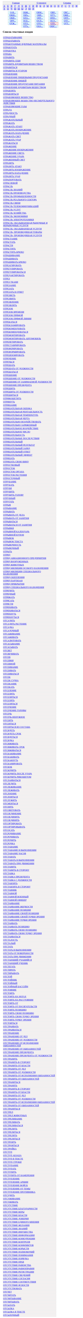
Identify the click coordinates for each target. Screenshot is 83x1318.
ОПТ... (67, 18)
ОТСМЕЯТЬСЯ (10, 803)
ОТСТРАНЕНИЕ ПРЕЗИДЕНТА (18, 1052)
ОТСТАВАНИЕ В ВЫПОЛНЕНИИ (19, 850)
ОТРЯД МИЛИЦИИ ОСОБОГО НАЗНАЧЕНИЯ (25, 568)
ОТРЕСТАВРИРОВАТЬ (14, 345)
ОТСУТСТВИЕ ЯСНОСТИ (16, 1285)
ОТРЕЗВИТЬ (9, 299)
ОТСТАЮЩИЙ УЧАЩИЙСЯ (17, 960)
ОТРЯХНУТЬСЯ (11, 617)
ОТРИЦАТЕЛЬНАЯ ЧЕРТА (16, 418)
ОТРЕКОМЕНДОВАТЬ (14, 328)
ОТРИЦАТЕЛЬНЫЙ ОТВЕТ (16, 452)
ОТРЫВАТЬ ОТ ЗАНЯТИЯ (16, 518)
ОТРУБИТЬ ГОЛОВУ (13, 495)
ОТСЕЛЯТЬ (9, 700)
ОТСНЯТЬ (8, 807)
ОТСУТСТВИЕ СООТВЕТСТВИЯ (19, 1282)
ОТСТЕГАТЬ (9, 966)
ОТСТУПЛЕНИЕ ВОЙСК (15, 1185)
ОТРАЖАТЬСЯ (10, 143)
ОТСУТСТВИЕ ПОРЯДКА (16, 1258)
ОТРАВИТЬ (8, 57)
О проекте (41, 3)
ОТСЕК (6, 677)
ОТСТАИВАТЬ (10, 923)
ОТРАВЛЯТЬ (9, 91)
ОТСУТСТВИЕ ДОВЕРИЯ (16, 1218)
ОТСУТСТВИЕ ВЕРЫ (13, 1212)
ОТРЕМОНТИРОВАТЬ (14, 335)
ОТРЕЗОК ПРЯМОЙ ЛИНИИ (17, 318)
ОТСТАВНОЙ (10, 893)
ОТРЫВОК (8, 538)
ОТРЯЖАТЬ (9, 597)
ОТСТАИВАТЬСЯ (11, 937)
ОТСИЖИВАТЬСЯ (12, 750)
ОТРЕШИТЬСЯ (10, 395)
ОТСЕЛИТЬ (9, 694)
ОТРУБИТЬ (8, 491)
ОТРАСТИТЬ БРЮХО (13, 252)
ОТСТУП (7, 1152)
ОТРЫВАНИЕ (10, 508)
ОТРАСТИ (8, 245)
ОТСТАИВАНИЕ (11, 903)
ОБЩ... (12, 15)
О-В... (13, 12)
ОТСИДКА (8, 740)
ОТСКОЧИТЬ (9, 770)
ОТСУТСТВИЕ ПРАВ (13, 1262)
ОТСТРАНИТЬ (10, 1059)
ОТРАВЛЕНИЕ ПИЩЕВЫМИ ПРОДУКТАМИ (25, 77)
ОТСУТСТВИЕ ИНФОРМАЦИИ (19, 1235)
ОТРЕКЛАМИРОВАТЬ (14, 325)
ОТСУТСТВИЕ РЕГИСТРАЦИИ (18, 1272)
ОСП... (40, 21)
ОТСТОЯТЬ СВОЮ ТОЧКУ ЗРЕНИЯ (21, 1016)
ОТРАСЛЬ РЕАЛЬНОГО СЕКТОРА (20, 200)
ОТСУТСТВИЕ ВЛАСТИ (15, 1215)
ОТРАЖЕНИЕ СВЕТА (13, 153)
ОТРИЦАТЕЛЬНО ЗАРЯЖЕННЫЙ (20, 425)
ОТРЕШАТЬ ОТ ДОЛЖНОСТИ (18, 368)
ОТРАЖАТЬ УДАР (12, 140)
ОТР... (53, 23)
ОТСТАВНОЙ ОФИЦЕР (15, 900)
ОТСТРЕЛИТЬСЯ (11, 1132)
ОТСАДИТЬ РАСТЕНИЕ (15, 624)
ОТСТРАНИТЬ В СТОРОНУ (16, 1062)
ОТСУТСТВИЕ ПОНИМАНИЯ (18, 1255)
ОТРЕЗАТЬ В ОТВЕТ (13, 292)
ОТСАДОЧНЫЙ (11, 630)
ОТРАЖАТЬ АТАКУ (13, 126)
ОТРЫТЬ (7, 551)
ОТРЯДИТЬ (8, 590)
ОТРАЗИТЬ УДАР (11, 176)
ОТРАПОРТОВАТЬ (12, 180)
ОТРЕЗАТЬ (8, 289)
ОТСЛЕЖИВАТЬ (11, 790)
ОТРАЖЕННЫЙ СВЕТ (14, 160)
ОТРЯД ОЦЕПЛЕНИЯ (14, 577)
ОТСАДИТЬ (9, 620)
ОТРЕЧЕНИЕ (9, 358)
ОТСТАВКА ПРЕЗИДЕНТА (16, 877)
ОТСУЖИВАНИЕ (11, 1199)
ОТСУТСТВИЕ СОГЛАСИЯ (16, 1278)
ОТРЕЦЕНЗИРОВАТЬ (13, 355)
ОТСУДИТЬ (9, 1195)
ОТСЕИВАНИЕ (10, 667)
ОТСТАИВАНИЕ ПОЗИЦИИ (17, 910)
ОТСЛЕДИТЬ (9, 783)
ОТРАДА (7, 110)
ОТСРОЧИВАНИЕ (12, 833)
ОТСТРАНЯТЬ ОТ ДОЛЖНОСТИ (19, 1099)
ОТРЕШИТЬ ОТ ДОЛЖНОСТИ (18, 392)
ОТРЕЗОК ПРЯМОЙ (13, 315)
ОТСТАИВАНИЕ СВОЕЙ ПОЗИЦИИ (21, 913)
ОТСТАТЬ (8, 946)
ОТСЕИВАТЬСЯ (11, 674)
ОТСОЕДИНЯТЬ (11, 820)
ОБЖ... (26, 12)
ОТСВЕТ (7, 650)
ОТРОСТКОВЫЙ (11, 465)
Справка (67, 3)
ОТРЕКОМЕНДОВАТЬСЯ (15, 332)
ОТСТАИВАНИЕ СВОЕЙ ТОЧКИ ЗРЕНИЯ (24, 917)
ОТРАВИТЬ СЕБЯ (12, 61)
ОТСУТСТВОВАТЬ (12, 1288)
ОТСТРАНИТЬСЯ (11, 1082)
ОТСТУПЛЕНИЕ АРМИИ (15, 1182)
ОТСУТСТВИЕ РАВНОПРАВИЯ (18, 1268)
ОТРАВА (7, 54)
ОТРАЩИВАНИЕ (11, 255)
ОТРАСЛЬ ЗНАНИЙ (12, 190)
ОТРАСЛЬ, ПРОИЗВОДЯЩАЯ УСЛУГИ (22, 235)
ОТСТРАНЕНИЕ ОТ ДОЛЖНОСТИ (20, 1040)
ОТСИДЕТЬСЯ (10, 737)
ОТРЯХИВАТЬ (10, 607)
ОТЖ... (13, 23)
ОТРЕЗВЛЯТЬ (10, 305)
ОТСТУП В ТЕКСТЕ (13, 1159)
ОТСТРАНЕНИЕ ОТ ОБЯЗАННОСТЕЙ (22, 1049)
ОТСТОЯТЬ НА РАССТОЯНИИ (18, 1000)
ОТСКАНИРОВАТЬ (12, 763)
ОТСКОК (7, 767)
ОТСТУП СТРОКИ (12, 1162)
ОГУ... (53, 15)
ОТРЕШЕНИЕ (10, 375)
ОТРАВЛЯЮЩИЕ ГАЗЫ (15, 106)
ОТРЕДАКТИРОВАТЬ (14, 275)
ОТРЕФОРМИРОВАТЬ (14, 352)
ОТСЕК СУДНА (11, 680)
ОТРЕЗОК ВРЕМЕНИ (13, 312)
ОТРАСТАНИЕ (10, 239)
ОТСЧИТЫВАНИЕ (12, 1298)
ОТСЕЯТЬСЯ (9, 724)
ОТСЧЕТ (7, 1292)
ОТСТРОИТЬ (9, 1142)
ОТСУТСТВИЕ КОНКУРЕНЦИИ (19, 1238)
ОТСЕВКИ (8, 660)
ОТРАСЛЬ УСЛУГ (12, 210)
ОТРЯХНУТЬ (9, 614)
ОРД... (13, 21)
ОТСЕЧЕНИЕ (9, 707)
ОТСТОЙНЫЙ (10, 983)
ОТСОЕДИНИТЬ (11, 817)
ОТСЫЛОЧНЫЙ (11, 1315)
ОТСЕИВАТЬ (9, 670)
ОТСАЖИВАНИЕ (11, 634)
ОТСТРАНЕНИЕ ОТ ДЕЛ (15, 1036)
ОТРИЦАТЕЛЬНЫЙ (13, 442)
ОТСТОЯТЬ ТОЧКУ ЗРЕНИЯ (17, 1020)
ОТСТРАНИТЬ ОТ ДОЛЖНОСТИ (19, 1072)
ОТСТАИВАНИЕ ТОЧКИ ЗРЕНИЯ (20, 920)
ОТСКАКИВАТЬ (11, 757)
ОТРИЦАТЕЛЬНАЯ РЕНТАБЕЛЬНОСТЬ (22, 412)
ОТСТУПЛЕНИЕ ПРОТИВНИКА (19, 1192)
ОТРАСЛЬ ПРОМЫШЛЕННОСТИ (19, 196)
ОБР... (53, 12)
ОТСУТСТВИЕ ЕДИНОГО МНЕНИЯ (21, 1222)
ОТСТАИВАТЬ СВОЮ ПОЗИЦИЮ (20, 930)
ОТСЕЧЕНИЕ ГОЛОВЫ (14, 710)
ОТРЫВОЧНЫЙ (11, 548)
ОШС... (53, 26)
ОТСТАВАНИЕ (10, 847)
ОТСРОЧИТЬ (9, 840)
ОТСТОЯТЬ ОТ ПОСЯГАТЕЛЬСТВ (20, 1006)
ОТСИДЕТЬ (9, 730)
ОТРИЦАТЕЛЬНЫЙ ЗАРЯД (16, 448)
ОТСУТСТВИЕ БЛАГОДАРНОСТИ (20, 1209)
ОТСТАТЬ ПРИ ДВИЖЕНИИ (17, 956)
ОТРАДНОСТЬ (10, 113)
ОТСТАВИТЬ (9, 867)
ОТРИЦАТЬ (9, 458)
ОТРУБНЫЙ (9, 498)
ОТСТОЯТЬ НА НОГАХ (14, 996)
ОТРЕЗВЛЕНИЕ (11, 302)
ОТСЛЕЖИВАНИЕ (12, 787)
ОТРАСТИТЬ (9, 249)
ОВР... (40, 15)
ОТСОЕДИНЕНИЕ (12, 813)
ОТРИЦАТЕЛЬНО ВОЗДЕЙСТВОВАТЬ (22, 422)
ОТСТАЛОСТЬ (10, 940)
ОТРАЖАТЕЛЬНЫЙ (13, 120)
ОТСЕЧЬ (7, 714)
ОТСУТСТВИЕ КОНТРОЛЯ (16, 1242)
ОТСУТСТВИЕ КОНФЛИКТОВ (18, 1245)
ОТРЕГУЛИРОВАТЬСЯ (14, 272)
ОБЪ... (26, 15)
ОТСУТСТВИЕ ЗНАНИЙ (15, 1228)
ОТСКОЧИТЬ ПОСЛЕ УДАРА (17, 773)
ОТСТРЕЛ (8, 1112)
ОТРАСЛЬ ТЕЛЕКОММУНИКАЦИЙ (21, 206)
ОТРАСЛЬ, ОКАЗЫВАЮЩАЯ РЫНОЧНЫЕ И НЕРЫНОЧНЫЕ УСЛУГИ (25, 224)
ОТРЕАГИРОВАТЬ (12, 265)
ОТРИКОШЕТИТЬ (12, 398)
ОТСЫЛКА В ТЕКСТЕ (14, 1312)
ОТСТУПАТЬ (9, 1169)
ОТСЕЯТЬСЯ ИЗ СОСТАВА (16, 727)
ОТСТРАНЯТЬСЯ (11, 1109)
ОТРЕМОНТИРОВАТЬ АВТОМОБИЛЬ (22, 338)
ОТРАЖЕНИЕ (10, 146)
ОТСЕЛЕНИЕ (9, 690)
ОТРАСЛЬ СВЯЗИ (11, 203)
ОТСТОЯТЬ (9, 993)
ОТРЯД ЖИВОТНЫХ (13, 565)
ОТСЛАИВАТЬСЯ (12, 780)
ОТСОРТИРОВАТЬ (12, 823)
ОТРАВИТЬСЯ (10, 67)
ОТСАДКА (8, 627)
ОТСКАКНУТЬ (10, 760)
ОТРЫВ (7, 505)
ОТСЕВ (6, 657)
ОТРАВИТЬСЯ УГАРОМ (15, 71)
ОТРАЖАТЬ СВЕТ (12, 136)
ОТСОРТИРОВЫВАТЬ (14, 827)
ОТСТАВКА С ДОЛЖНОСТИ (17, 880)
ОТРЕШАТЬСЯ (10, 372)
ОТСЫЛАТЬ (9, 1305)
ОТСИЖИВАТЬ (10, 744)
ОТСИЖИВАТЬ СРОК (14, 747)
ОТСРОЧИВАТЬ (11, 837)
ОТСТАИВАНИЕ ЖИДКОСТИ (18, 907)
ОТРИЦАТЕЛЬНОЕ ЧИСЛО (16, 432)
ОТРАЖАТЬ (9, 123)
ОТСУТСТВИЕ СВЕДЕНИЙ (16, 1275)
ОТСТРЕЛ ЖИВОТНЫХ (15, 1115)
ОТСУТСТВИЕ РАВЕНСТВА (17, 1265)
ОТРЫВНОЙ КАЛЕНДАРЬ (16, 531)
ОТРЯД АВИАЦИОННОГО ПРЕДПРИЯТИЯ (24, 558)
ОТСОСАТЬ (9, 830)
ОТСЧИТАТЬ (9, 1295)
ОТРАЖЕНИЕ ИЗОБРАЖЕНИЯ (18, 150)
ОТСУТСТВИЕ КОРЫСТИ (16, 1248)
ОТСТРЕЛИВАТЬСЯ (13, 1125)
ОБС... (67, 12)
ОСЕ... (26, 21)
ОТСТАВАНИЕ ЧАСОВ (14, 853)
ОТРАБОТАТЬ (10, 47)
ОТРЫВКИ (8, 528)
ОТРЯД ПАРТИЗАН (12, 580)
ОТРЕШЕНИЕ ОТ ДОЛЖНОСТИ (19, 378)
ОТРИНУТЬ (9, 402)
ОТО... (40, 23)
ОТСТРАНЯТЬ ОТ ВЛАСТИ (16, 1092)
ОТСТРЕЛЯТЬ (10, 1135)
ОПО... (53, 18)
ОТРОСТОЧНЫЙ (11, 478)
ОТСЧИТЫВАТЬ (11, 1302)
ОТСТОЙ (7, 976)
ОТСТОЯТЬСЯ (10, 1023)
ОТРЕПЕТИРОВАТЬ (13, 342)
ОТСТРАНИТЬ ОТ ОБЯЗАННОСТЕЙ (21, 1079)
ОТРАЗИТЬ (8, 163)
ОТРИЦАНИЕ (10, 405)
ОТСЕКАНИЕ (10, 684)
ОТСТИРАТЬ (9, 970)
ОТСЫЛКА (8, 1308)
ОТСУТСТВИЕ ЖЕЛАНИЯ (16, 1225)
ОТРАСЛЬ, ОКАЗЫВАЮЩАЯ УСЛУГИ (22, 229)
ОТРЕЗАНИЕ (9, 285)
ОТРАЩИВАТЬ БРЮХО (14, 262)
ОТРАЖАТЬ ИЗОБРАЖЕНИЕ (17, 130)
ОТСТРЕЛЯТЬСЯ (11, 1139)
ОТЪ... (26, 26)
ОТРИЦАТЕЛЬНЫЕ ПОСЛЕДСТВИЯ (21, 438)
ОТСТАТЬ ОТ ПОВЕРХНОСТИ (18, 953)
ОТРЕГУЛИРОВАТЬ (13, 269)
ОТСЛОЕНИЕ (10, 793)
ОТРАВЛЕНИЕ (10, 74)
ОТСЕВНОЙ (9, 664)
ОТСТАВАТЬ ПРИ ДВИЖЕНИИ (18, 863)
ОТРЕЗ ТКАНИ (10, 282)
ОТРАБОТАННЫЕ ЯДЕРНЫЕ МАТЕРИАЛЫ (24, 44)
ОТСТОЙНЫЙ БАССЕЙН (15, 986)
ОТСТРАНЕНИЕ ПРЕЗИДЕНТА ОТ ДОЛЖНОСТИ (27, 1055)
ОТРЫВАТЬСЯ (10, 521)
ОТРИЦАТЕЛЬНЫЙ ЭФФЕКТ (17, 455)
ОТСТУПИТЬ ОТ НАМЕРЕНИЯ (18, 1175)
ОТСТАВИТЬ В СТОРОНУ (16, 870)
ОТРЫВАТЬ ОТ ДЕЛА (14, 515)
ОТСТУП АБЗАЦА (12, 1155)
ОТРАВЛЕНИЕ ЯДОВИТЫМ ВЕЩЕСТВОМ (24, 87)
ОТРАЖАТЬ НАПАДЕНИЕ (16, 133)
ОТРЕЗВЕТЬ (9, 295)
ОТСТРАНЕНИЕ (11, 1033)
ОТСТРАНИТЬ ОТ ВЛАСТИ (16, 1065)
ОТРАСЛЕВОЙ (10, 183)
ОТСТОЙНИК (10, 980)
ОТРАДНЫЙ (9, 116)
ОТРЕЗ (6, 279)
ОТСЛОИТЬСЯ (10, 797)
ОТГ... (67, 21)
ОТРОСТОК (9, 468)
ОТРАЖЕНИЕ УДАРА (13, 156)
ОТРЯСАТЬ (8, 600)
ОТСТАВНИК (10, 890)
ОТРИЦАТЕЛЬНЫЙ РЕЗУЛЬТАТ (19, 445)
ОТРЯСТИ (8, 604)
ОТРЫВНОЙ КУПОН (13, 535)
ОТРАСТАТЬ (9, 242)
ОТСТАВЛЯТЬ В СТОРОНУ (17, 887)
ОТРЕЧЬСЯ (8, 362)
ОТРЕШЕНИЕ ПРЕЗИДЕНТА (17, 385)
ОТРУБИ (7, 488)
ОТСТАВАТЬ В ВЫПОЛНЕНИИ (18, 860)
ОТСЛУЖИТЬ (10, 800)
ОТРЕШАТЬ (9, 365)
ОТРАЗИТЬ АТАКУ (12, 166)
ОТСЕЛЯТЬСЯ (10, 704)
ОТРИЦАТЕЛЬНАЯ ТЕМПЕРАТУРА (20, 415)
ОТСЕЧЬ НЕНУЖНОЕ (14, 717)
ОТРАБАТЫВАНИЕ (12, 37)
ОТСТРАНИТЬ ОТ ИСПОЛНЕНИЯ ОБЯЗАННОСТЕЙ (29, 1075)
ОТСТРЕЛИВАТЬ (11, 1122)
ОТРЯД (6, 555)
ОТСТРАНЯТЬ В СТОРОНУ (16, 1089)
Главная (16, 3)
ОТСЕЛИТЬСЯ (10, 697)
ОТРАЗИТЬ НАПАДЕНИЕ (15, 173)
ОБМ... (40, 12)
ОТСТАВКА (9, 873)
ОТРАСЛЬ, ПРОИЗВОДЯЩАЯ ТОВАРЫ (22, 232)
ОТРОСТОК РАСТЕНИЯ (15, 475)
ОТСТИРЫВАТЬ (11, 973)
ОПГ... (40, 18)
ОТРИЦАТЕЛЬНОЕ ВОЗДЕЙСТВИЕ (20, 428)
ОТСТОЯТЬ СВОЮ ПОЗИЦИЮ (18, 1013)
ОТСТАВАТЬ (9, 857)
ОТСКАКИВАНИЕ (12, 754)
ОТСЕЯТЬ (8, 720)
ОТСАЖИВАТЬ (10, 637)
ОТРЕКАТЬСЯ (10, 322)
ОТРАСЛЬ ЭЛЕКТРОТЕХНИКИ (18, 219)
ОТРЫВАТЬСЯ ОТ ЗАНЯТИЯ (17, 525)
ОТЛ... (26, 23)
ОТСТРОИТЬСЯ (11, 1145)
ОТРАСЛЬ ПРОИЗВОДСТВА (17, 193)
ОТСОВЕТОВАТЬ (11, 810)
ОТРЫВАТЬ (9, 511)
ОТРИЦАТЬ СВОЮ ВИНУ (16, 462)
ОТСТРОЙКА (10, 1149)
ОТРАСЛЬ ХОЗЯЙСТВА (14, 213)
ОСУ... (53, 21)
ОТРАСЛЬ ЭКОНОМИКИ (15, 216)
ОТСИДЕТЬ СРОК (12, 734)
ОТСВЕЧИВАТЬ (11, 654)
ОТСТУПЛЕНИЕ (11, 1179)
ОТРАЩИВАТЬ (10, 259)
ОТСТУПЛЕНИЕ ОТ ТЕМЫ (16, 1189)
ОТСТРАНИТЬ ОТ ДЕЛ (14, 1069)
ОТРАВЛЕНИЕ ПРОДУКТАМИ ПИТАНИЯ (24, 84)
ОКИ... (13, 18)
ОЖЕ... (66, 15)
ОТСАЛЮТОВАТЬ (12, 640)
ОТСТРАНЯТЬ (10, 1085)
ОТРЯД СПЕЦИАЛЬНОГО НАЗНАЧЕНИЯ (23, 587)
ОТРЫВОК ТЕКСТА (13, 541)
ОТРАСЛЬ (8, 186)
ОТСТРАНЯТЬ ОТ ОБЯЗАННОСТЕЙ (21, 1105)
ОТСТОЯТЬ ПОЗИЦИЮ (15, 1010)
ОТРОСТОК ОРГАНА (13, 472)
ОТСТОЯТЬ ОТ (10, 1003)
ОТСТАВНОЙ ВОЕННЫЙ (15, 897)
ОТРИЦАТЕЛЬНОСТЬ (14, 435)
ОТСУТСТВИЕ (10, 1205)
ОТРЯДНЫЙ (9, 594)
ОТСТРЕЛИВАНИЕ (12, 1119)
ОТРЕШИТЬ (9, 388)
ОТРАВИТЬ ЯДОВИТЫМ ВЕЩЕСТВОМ (23, 64)
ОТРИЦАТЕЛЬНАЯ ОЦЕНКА (17, 408)
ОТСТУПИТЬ (9, 1172)
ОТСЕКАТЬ (9, 687)
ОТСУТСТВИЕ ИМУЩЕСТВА (18, 1232)
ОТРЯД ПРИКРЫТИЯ (13, 584)
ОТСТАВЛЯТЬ (10, 883)
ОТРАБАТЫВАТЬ (11, 41)
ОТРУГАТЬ (8, 501)
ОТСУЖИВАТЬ (10, 1202)
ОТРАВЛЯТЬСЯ (11, 94)
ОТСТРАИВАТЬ (11, 1026)
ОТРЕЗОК (8, 308)
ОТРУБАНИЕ (9, 482)
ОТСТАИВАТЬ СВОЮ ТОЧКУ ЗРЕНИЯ (22, 933)
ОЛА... (26, 18)
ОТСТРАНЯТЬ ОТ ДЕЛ (14, 1095)
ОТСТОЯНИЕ (10, 990)
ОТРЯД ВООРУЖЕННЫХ (15, 561)
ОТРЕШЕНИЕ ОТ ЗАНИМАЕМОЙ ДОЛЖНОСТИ (27, 382)
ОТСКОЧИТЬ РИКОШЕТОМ (17, 777)
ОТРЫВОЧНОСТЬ (12, 545)
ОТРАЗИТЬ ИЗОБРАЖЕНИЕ (17, 170)
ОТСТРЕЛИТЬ (10, 1129)
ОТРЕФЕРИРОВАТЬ (13, 348)
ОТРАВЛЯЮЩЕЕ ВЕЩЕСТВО (18, 97)
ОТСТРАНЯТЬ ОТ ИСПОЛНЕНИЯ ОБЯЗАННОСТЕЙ (29, 1102)
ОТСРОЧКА (9, 843)
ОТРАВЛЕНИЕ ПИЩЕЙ (15, 81)
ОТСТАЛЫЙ (9, 943)
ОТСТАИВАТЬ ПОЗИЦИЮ (16, 927)
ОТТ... (67, 23)
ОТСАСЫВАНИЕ (11, 644)
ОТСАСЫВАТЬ (10, 647)
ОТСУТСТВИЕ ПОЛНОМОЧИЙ (18, 1252)
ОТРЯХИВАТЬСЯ (11, 610)
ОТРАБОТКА (9, 51)
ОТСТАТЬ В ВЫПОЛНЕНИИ (17, 950)
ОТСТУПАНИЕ (10, 1165)
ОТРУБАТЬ (8, 485)
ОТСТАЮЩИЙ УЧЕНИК (15, 963)
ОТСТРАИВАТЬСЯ (12, 1030)
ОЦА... (40, 26)
